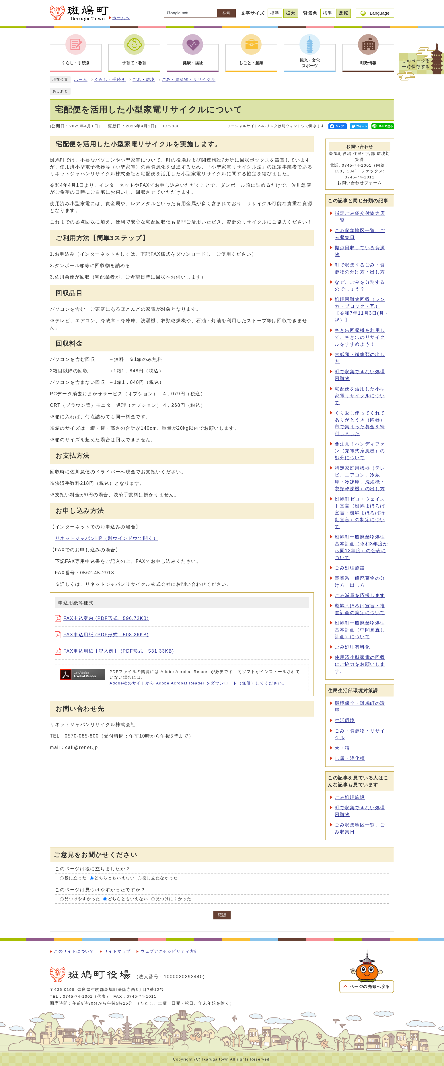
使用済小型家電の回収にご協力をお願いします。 (360, 664)
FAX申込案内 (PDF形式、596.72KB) (102, 618)
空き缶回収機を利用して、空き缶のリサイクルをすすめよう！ (360, 337)
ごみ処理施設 (350, 567)
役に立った (76, 878)
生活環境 (345, 720)
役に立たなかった (160, 878)
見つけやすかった (82, 899)
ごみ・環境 (144, 79)
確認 (222, 915)
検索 (226, 13)
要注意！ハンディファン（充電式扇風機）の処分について (360, 450)
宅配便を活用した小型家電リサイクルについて (360, 395)
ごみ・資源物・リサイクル (188, 79)
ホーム (80, 79)
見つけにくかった (174, 899)
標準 (275, 13)
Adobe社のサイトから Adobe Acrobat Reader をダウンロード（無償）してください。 (198, 683)
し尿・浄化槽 (350, 758)
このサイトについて (74, 951)
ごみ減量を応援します (360, 595)
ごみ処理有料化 (352, 647)
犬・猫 (342, 748)
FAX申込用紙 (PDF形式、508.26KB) (102, 634)
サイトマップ (117, 951)
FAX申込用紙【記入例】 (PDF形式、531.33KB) (114, 651)
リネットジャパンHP (106, 538)
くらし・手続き (110, 79)
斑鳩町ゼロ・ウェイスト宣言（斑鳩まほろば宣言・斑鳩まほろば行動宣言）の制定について (360, 513)
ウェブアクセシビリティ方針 (170, 951)
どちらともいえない (114, 878)
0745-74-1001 (78, 996)
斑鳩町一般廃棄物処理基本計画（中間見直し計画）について (360, 629)
